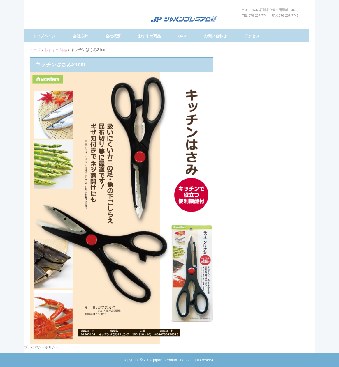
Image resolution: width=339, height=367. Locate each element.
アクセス (251, 36)
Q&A (182, 36)
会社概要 (113, 36)
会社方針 (80, 36)
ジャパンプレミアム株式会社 (184, 19)
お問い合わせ (215, 36)
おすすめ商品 (149, 36)
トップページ (44, 36)
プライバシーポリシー (41, 347)
